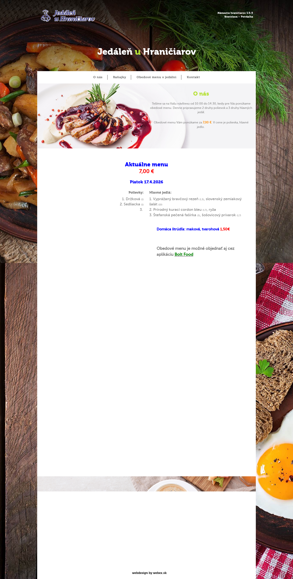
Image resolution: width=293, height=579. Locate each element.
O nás (98, 77)
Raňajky (119, 77)
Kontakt (193, 77)
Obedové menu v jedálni (156, 77)
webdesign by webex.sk (149, 573)
